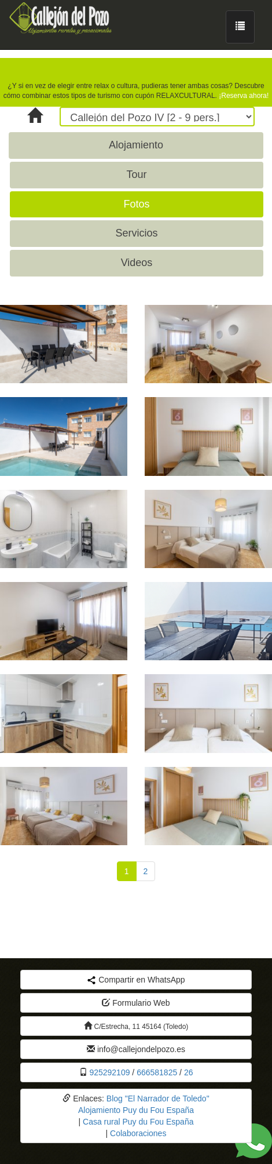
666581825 (157, 1072)
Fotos (136, 204)
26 (188, 1072)
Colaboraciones (138, 1133)
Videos (137, 262)
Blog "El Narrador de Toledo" (157, 1098)
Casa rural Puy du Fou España (138, 1121)
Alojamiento (136, 145)
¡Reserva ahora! (244, 96)
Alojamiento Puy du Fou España (136, 1110)
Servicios (136, 233)
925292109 (109, 1072)
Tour (136, 174)
